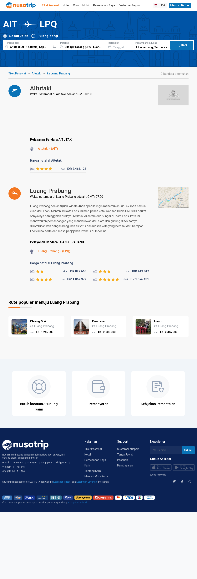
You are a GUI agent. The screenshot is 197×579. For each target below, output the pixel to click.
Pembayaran (125, 465)
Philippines (61, 462)
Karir (87, 465)
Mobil (85, 5)
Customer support (128, 449)
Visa (76, 5)
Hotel (66, 5)
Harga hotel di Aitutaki (46, 160)
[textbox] (27, 44)
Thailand (20, 467)
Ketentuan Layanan (87, 482)
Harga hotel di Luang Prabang (51, 263)
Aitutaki (36, 73)
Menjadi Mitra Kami (96, 476)
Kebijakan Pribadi (62, 482)
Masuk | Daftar (179, 5)
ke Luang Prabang (58, 73)
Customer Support (130, 5)
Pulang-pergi (48, 36)
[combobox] (27, 44)
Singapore (46, 462)
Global (5, 462)
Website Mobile (158, 474)
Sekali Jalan (18, 36)
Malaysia (32, 462)
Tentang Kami (92, 470)
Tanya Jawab (125, 454)
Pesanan (122, 459)
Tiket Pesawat (50, 5)
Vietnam (6, 467)
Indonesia (18, 462)
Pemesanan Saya (104, 5)
